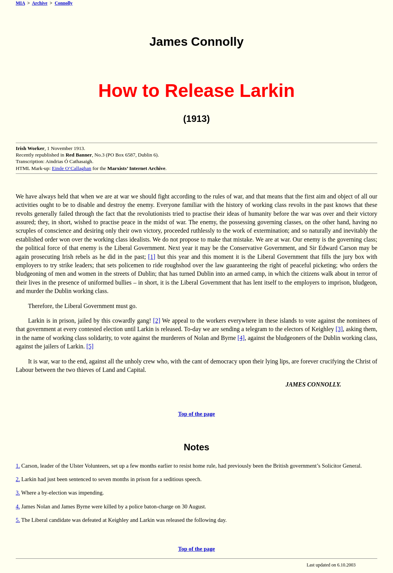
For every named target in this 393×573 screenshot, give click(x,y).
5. (18, 520)
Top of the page (196, 414)
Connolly (63, 3)
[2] (156, 320)
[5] (90, 346)
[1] (151, 256)
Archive (39, 3)
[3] (339, 329)
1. (18, 466)
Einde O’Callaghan (71, 168)
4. (18, 506)
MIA (20, 3)
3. (18, 493)
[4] (241, 338)
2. (18, 479)
